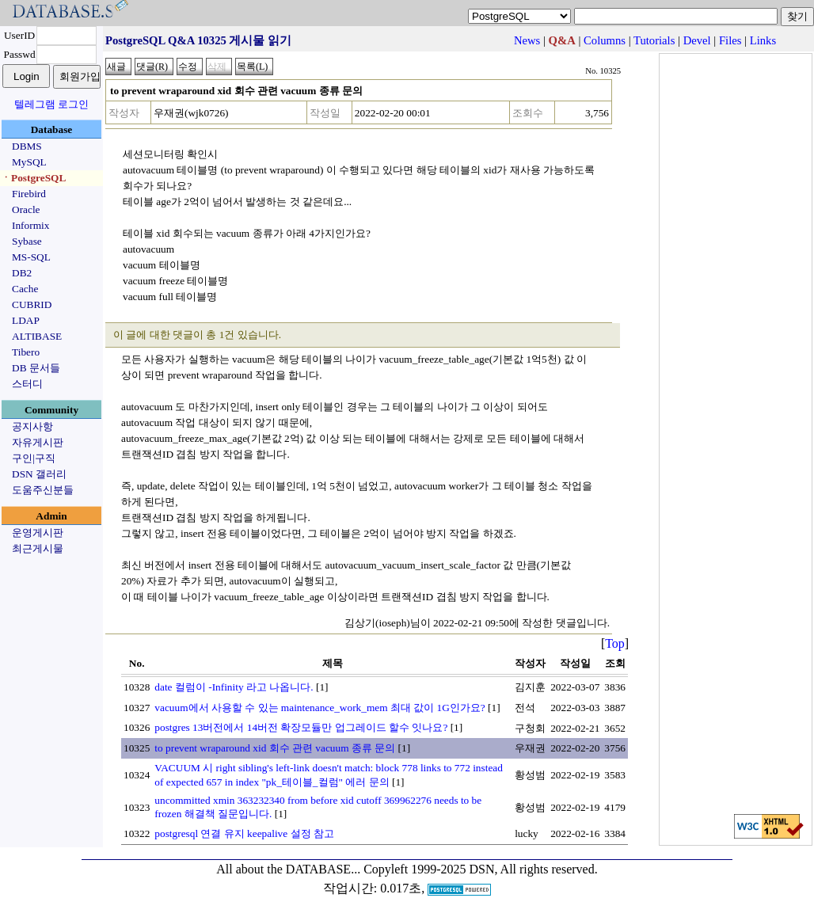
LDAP (26, 320)
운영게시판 (37, 532)
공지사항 (32, 426)
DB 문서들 (36, 368)
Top (615, 643)
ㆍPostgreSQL (33, 178)
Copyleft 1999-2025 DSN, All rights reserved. (480, 869)
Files (730, 40)
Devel (697, 40)
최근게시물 (37, 548)
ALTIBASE (37, 336)
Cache (25, 289)
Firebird (29, 194)
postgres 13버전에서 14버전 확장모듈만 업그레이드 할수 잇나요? (300, 727)
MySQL (29, 162)
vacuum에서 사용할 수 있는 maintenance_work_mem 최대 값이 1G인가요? (319, 707)
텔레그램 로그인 (51, 104)
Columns (605, 40)
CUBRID (31, 304)
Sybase (27, 241)
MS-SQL (31, 257)
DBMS (27, 146)
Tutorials (654, 40)
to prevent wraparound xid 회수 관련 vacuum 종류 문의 (274, 748)
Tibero (26, 352)
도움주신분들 (43, 490)
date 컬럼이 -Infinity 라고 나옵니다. (233, 687)
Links (763, 40)
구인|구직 (33, 458)
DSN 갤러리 (39, 474)
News (527, 40)
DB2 (22, 273)
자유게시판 (37, 442)
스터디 (27, 384)
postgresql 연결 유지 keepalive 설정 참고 (244, 833)
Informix (30, 225)
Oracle (26, 209)
